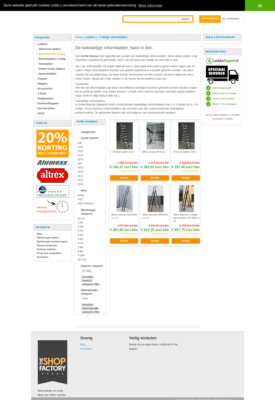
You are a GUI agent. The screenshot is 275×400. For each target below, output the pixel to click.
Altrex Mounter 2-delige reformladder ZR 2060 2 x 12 (186, 217)
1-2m (80, 222)
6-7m (80, 243)
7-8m (80, 247)
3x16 (80, 184)
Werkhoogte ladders (48, 237)
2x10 (80, 147)
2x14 (80, 155)
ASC (80, 199)
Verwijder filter (91, 280)
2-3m (80, 226)
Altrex (81, 195)
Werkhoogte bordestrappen (52, 241)
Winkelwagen (210, 18)
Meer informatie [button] (150, 5)
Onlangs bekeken (46, 249)
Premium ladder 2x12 (123, 152)
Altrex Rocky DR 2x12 (153, 152)
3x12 (80, 175)
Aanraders (42, 257)
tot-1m (81, 218)
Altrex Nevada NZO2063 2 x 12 (124, 216)
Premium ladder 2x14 (184, 152)
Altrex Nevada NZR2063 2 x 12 (155, 216)
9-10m (81, 255)
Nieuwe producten (47, 245)
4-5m (80, 234)
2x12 (80, 151)
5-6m (80, 239)
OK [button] (260, 5)
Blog (39, 233)
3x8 (80, 163)
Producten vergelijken (49, 253)
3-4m (80, 230)
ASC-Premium (86, 203)
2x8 (80, 142)
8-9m (80, 251)
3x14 (80, 180)
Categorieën (42, 37)
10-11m (82, 259)
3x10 (80, 167)
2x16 (80, 159)
